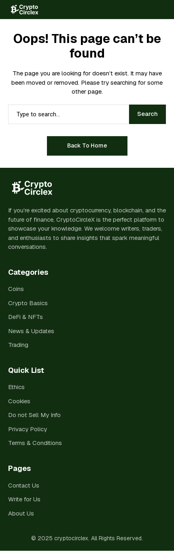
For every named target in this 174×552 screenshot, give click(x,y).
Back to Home (87, 145)
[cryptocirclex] (23, 9)
